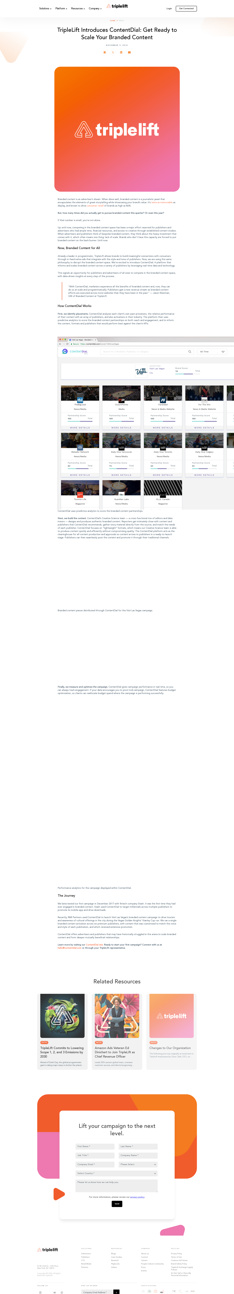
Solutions (41, 7)
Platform (53, 7)
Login (169, 7)
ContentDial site (94, 945)
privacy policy (137, 1197)
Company (78, 7)
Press (121, 21)
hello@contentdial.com (69, 948)
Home (112, 21)
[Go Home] (117, 6)
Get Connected (186, 7)
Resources (65, 7)
